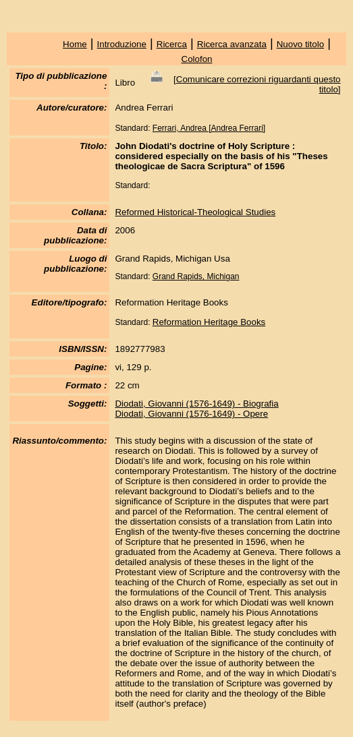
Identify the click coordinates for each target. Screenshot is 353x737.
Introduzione (121, 44)
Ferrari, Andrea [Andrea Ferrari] (209, 128)
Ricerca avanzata (232, 44)
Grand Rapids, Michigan (196, 276)
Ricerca (172, 44)
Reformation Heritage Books (209, 322)
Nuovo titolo (300, 44)
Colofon (197, 59)
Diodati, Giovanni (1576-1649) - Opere (191, 414)
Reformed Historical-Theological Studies (195, 212)
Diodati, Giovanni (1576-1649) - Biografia (196, 404)
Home (75, 44)
